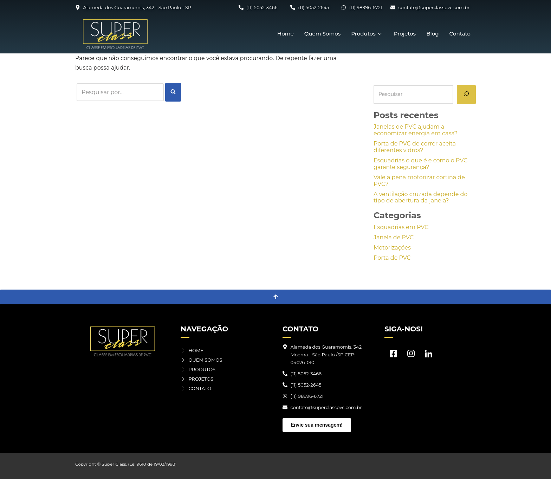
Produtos (367, 33)
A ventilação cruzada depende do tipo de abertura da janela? (421, 197)
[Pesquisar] (466, 94)
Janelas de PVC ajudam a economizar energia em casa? (416, 130)
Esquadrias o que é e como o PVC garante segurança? (420, 163)
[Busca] (120, 92)
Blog (432, 33)
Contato (460, 33)
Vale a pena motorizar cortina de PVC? (419, 180)
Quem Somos (322, 33)
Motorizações (392, 247)
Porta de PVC (392, 257)
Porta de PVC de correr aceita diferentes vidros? (415, 147)
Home (285, 33)
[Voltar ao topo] (275, 297)
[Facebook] (393, 355)
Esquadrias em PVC (401, 227)
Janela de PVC (394, 237)
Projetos (405, 33)
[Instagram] (411, 355)
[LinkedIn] (428, 355)
